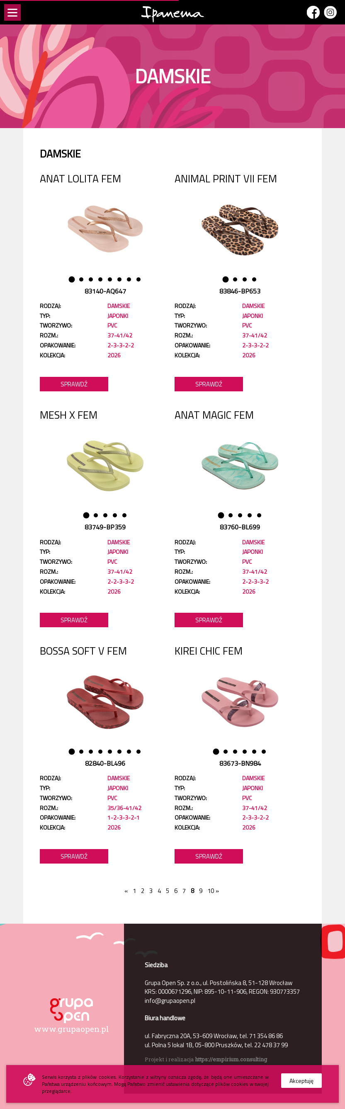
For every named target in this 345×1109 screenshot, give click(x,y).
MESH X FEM (68, 415)
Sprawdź (74, 384)
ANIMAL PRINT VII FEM (226, 179)
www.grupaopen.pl (71, 1029)
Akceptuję (301, 1080)
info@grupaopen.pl (170, 1000)
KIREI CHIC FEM (209, 651)
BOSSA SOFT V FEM (83, 651)
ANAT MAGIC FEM (214, 415)
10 (209, 890)
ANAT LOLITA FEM (80, 179)
